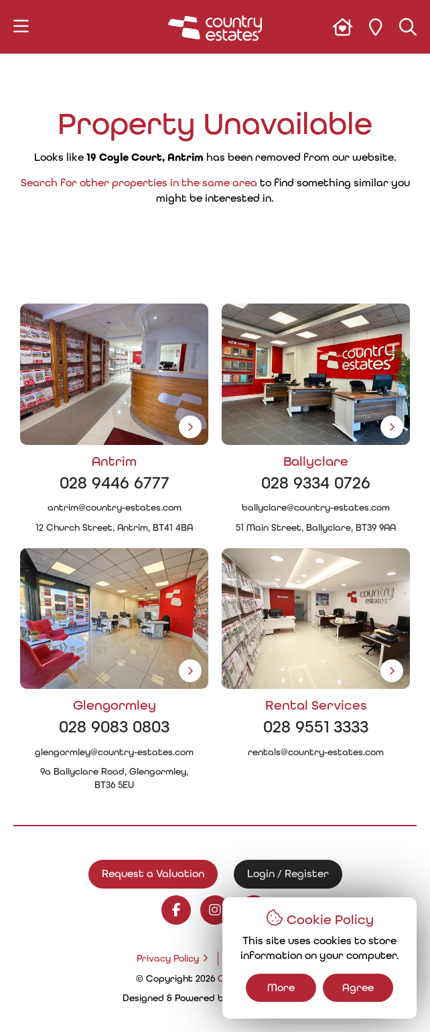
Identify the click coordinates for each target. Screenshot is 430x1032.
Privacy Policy (168, 958)
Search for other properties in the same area (139, 182)
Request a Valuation (153, 873)
